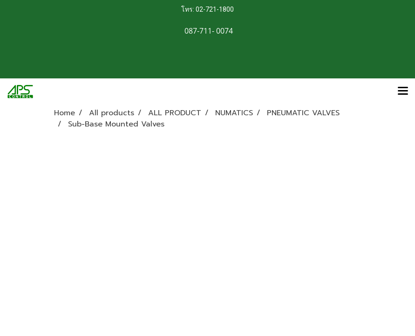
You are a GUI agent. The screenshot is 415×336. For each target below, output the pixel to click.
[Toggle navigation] (403, 91)
